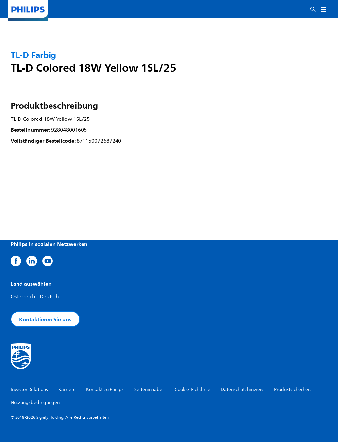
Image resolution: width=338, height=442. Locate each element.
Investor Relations (29, 389)
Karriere (67, 389)
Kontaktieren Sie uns (45, 319)
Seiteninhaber (149, 389)
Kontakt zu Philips (105, 389)
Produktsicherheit (292, 389)
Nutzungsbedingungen (35, 402)
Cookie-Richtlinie (192, 389)
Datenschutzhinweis (242, 389)
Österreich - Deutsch (35, 296)
